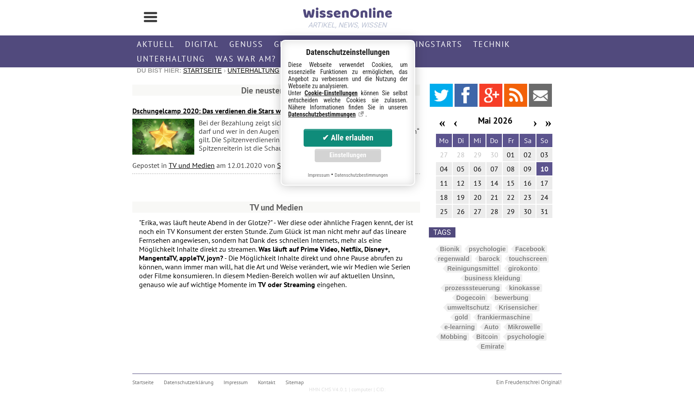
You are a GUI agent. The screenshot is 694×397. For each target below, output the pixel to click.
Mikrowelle (524, 327)
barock (489, 258)
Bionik (449, 249)
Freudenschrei (522, 382)
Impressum (236, 382)
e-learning (459, 327)
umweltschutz (468, 307)
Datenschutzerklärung (188, 382)
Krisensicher (518, 307)
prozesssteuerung (472, 288)
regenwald (454, 258)
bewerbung (511, 297)
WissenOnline (347, 16)
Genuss (246, 44)
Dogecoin (471, 297)
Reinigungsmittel (473, 268)
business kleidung (492, 278)
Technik (491, 44)
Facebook (530, 249)
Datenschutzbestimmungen (322, 114)
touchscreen (528, 258)
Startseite (202, 70)
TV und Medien (192, 165)
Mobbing (453, 336)
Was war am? (246, 59)
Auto (491, 327)
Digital (202, 44)
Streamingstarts (422, 44)
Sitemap (294, 382)
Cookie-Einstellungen (331, 93)
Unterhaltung (171, 59)
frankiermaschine (504, 317)
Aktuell (155, 44)
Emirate (492, 346)
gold (461, 317)
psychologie (487, 249)
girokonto (522, 268)
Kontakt (266, 382)
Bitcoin (487, 336)
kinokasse (524, 288)
